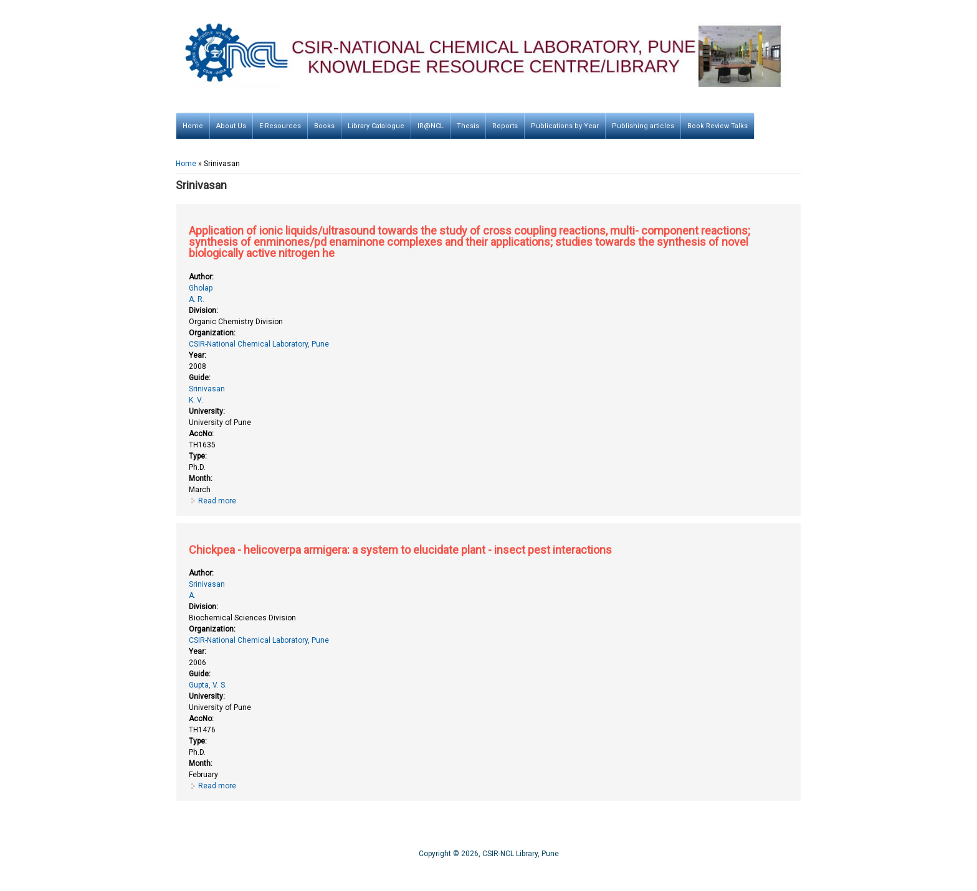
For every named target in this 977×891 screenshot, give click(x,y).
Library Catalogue (376, 126)
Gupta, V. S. (208, 685)
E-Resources (280, 126)
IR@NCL (430, 126)
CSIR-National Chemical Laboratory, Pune (259, 344)
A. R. (196, 299)
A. (192, 595)
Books (324, 126)
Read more (217, 501)
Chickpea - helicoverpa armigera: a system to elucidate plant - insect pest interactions (400, 549)
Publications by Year (565, 126)
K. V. (196, 400)
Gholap (200, 288)
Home (193, 126)
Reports (505, 126)
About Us (231, 126)
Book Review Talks (717, 126)
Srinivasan (207, 389)
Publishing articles (643, 126)
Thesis (468, 126)
